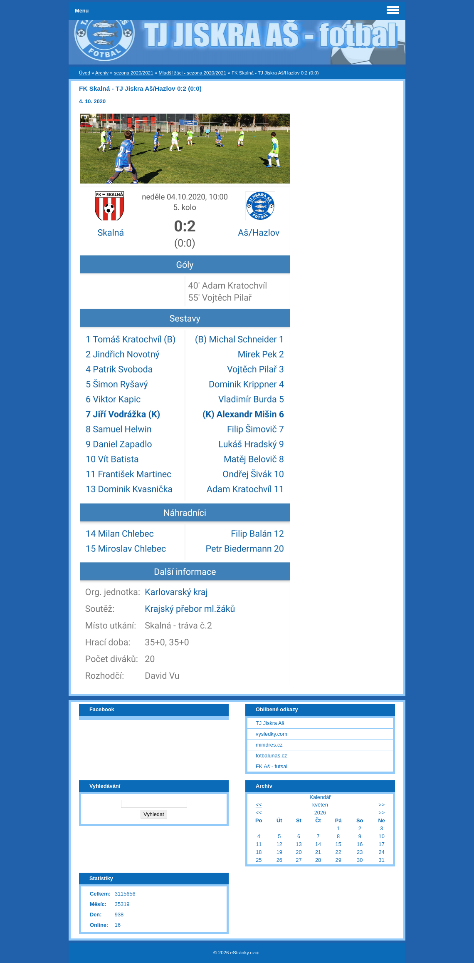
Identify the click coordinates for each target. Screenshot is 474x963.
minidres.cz (269, 745)
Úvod (84, 72)
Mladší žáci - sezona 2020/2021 (192, 72)
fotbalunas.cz (271, 755)
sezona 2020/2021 (133, 72)
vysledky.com (271, 734)
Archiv (102, 72)
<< (259, 805)
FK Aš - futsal (271, 766)
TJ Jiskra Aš (270, 723)
